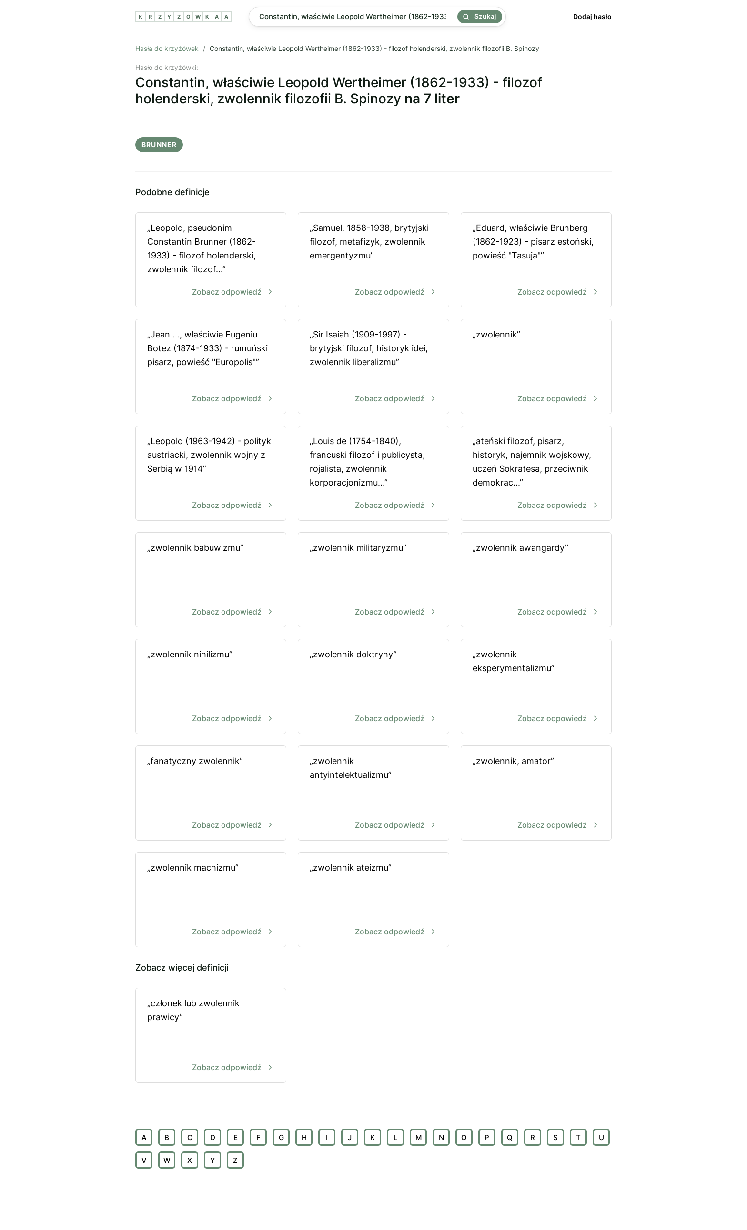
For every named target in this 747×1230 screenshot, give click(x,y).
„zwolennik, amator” (536, 794)
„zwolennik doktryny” (373, 687)
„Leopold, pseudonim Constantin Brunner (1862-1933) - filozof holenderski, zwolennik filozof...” (210, 260)
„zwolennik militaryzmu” (373, 580)
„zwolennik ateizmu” (373, 900)
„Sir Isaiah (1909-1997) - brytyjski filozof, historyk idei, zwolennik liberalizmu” (373, 367)
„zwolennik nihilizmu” (210, 687)
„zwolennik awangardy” (536, 580)
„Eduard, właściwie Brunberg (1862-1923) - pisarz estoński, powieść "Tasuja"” (536, 260)
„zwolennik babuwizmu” (210, 580)
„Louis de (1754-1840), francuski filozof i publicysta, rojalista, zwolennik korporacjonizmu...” (373, 474)
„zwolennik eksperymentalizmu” (536, 687)
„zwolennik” (536, 367)
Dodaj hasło (592, 16)
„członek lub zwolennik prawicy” (210, 1036)
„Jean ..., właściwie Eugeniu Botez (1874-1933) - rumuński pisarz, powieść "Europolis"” (210, 367)
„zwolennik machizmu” (210, 900)
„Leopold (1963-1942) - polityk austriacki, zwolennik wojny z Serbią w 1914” (210, 474)
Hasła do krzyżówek (167, 48)
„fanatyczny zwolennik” (210, 794)
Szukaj (479, 16)
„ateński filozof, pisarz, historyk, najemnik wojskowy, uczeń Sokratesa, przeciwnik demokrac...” (536, 474)
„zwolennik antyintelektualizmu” (373, 794)
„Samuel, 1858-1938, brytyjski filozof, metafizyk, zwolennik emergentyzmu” (373, 260)
